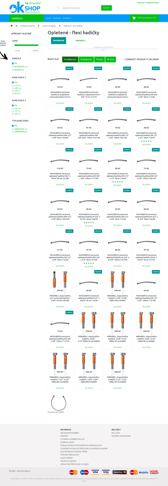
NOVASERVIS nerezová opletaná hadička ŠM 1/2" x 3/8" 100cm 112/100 (146, 298)
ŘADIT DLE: (53, 59)
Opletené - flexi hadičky (73, 26)
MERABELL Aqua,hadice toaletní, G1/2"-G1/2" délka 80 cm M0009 (60, 379)
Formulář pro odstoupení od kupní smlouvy (81, 445)
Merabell (19, 70)
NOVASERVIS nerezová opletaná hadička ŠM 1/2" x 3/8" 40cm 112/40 (60, 257)
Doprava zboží (67, 442)
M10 (17, 93)
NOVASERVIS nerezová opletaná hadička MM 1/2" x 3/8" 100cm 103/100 (117, 135)
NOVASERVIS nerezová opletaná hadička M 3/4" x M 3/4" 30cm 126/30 (89, 216)
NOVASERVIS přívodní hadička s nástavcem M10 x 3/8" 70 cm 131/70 (88, 94)
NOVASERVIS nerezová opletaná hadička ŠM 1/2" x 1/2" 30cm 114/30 (146, 135)
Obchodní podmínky (69, 433)
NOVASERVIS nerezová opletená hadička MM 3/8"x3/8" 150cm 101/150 (89, 135)
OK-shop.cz (26, 471)
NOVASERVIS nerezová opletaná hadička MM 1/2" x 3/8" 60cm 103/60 (60, 135)
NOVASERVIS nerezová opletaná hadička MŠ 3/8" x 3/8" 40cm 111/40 (146, 94)
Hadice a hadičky (49, 26)
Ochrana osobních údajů (72, 439)
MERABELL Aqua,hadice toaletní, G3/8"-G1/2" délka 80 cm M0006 (146, 338)
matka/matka (20, 131)
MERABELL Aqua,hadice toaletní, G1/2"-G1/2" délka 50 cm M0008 (117, 379)
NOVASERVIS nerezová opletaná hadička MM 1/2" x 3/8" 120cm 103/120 (146, 176)
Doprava (57, 18)
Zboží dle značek (68, 461)
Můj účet (116, 433)
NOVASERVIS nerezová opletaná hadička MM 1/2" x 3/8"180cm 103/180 (60, 216)
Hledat (106, 8)
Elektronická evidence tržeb (73, 452)
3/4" (17, 91)
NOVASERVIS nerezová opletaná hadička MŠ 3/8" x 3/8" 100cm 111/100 (89, 176)
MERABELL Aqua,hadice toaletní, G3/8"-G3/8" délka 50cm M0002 (117, 298)
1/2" (17, 86)
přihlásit (141, 3)
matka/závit (20, 129)
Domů (48, 18)
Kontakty (67, 18)
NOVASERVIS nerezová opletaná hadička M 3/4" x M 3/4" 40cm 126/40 (146, 216)
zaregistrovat (152, 3)
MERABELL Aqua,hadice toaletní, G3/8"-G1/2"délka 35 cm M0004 (89, 338)
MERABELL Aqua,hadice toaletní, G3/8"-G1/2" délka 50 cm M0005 (117, 338)
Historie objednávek (121, 436)
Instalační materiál (27, 26)
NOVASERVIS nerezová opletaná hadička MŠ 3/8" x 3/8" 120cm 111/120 (60, 338)
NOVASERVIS (21, 67)
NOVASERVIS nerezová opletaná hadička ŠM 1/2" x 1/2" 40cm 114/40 (117, 176)
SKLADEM (142, 59)
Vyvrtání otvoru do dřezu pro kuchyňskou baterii (83, 449)
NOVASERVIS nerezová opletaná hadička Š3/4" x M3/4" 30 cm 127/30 (146, 257)
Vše (15, 63)
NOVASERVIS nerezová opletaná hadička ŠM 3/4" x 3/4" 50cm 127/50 (89, 257)
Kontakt (64, 436)
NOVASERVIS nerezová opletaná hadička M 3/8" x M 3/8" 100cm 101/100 (117, 257)
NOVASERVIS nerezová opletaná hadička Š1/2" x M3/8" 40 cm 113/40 (89, 298)
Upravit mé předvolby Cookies (74, 464)
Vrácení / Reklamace (69, 455)
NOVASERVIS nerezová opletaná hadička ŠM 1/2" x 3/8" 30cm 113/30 (117, 216)
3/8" (17, 88)
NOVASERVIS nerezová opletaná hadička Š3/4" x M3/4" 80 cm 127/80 (60, 176)
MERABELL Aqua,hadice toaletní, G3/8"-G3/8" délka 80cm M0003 (88, 379)
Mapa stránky (66, 458)
